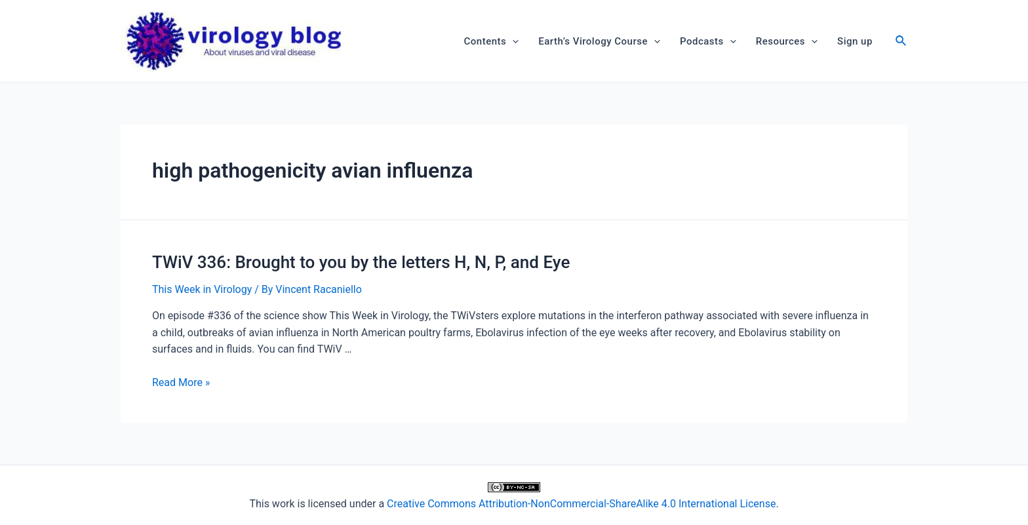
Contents (491, 41)
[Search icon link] (901, 42)
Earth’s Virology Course (599, 41)
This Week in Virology (202, 289)
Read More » (181, 382)
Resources (787, 41)
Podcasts (708, 41)
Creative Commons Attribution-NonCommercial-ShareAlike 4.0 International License (581, 503)
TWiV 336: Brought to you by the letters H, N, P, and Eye (361, 262)
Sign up (855, 41)
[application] (512, 41)
